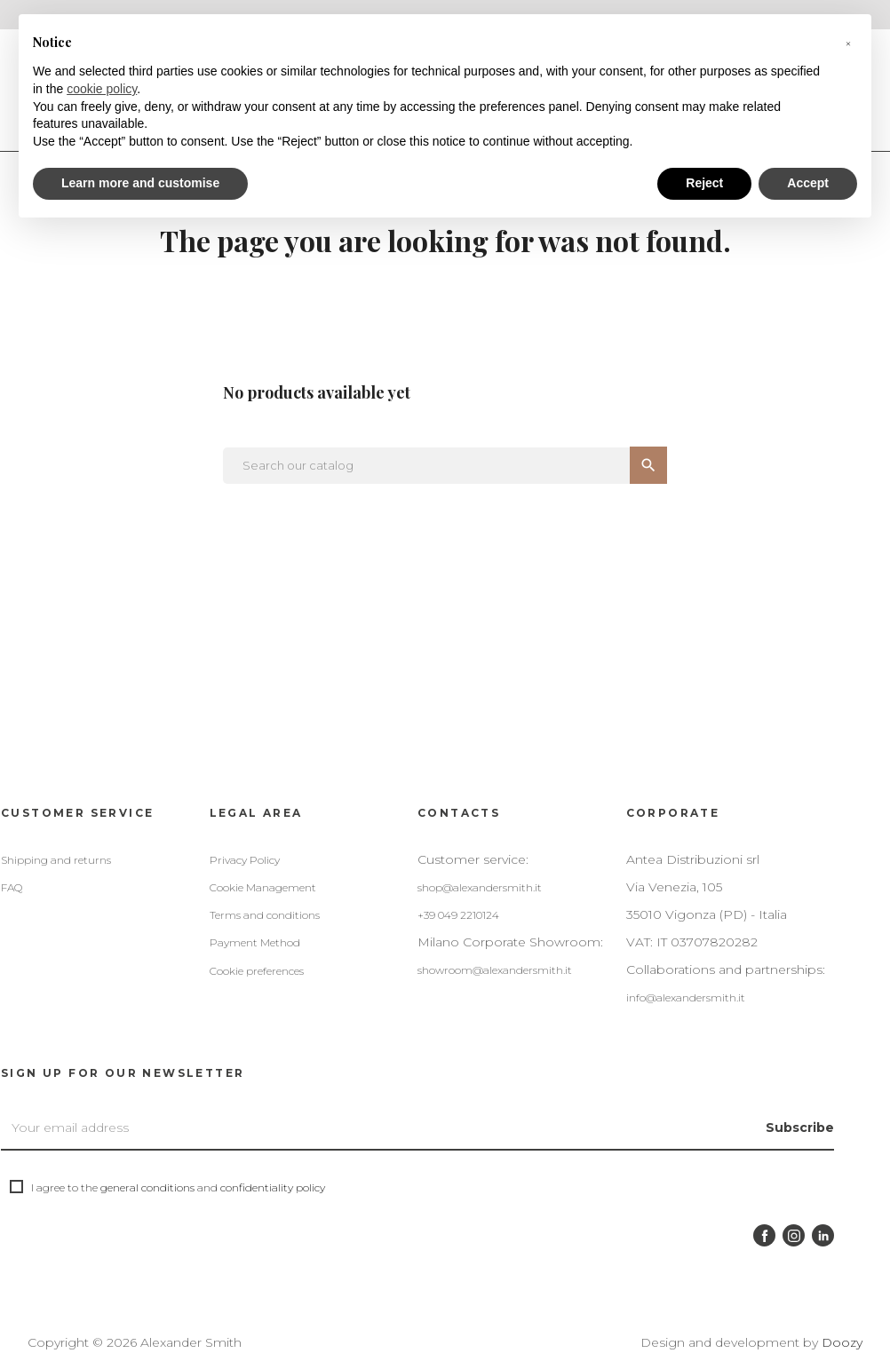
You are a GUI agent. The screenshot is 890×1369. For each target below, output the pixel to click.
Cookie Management (263, 887)
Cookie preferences (257, 970)
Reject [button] (704, 183)
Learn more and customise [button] (140, 183)
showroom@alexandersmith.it (494, 970)
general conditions (147, 1187)
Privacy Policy (245, 860)
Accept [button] (808, 183)
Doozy (842, 1342)
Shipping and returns (56, 860)
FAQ (11, 887)
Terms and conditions (265, 915)
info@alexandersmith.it (685, 997)
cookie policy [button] (102, 89)
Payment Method (255, 942)
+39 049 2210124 (458, 915)
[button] (848, 42)
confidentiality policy (272, 1187)
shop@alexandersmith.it (479, 887)
